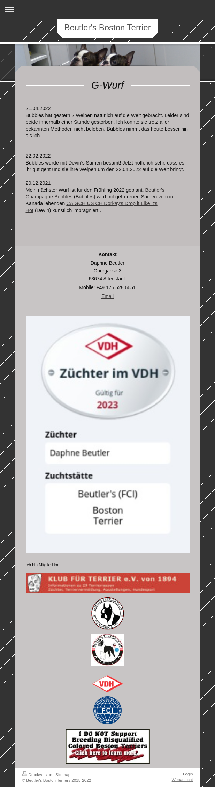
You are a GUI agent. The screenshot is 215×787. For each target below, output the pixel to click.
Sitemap (62, 774)
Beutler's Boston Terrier (107, 27)
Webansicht (182, 779)
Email (107, 296)
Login (188, 774)
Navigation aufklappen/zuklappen (107, 9)
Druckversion (37, 774)
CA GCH (76, 203)
